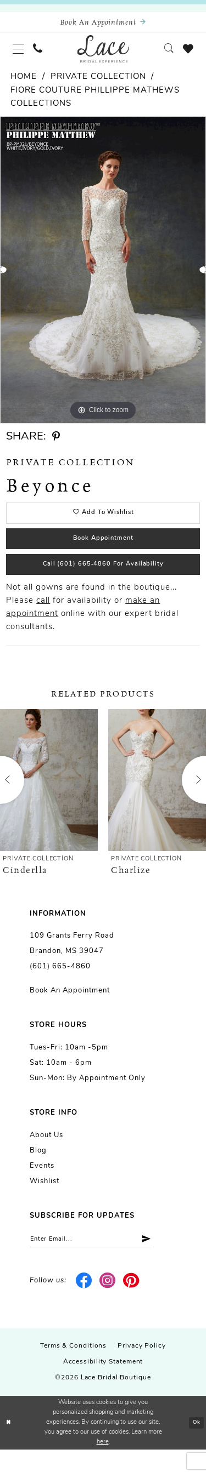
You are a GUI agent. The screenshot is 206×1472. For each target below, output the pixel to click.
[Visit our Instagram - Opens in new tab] (108, 1304)
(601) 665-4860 (60, 986)
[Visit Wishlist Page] (186, 54)
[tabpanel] (103, 277)
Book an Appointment (70, 1010)
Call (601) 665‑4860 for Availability (103, 582)
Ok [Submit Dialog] (195, 1445)
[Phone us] (43, 54)
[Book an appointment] (103, 24)
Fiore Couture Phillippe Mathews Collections (95, 105)
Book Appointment (103, 552)
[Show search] (164, 54)
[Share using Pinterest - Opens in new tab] (56, 445)
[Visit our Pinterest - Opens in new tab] (131, 1304)
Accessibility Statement (103, 1385)
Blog (38, 1170)
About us (46, 1155)
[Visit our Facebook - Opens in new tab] (84, 1304)
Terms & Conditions (73, 1369)
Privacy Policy (142, 1369)
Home (23, 85)
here (103, 1465)
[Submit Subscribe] (163, 1260)
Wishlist (44, 1201)
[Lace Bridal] (103, 54)
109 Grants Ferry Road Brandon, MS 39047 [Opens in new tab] (72, 963)
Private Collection (98, 85)
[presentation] (49, 800)
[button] (20, 54)
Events (42, 1186)
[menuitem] (20, 54)
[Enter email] (101, 1260)
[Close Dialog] (9, 1445)
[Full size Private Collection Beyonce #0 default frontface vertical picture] (103, 277)
